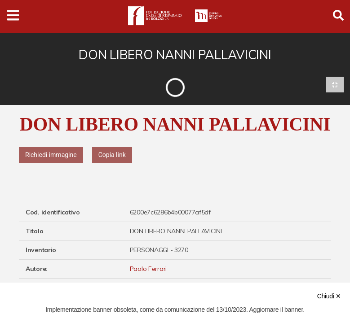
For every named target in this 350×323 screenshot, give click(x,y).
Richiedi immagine (51, 154)
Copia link (112, 154)
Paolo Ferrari (148, 269)
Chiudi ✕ (329, 296)
